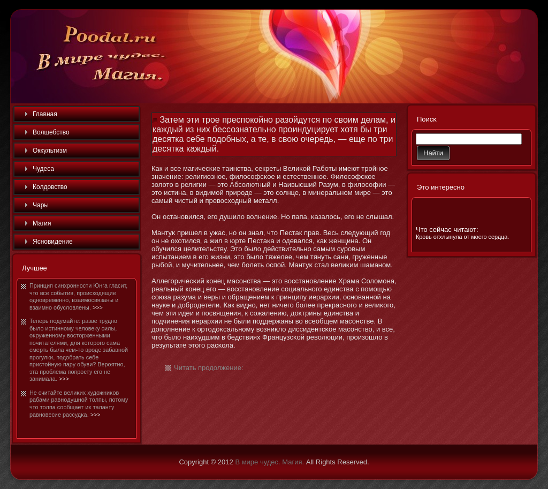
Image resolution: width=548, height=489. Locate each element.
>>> (98, 307)
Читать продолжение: (208, 368)
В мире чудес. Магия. (269, 462)
